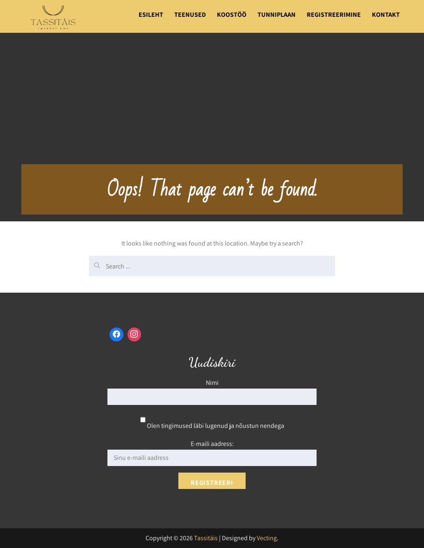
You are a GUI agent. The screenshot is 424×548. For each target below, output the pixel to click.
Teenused (190, 14)
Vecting (267, 538)
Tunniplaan (277, 14)
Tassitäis (206, 538)
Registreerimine (334, 14)
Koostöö (231, 14)
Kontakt (386, 14)
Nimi (212, 382)
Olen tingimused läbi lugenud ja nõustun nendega (212, 425)
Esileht (151, 14)
